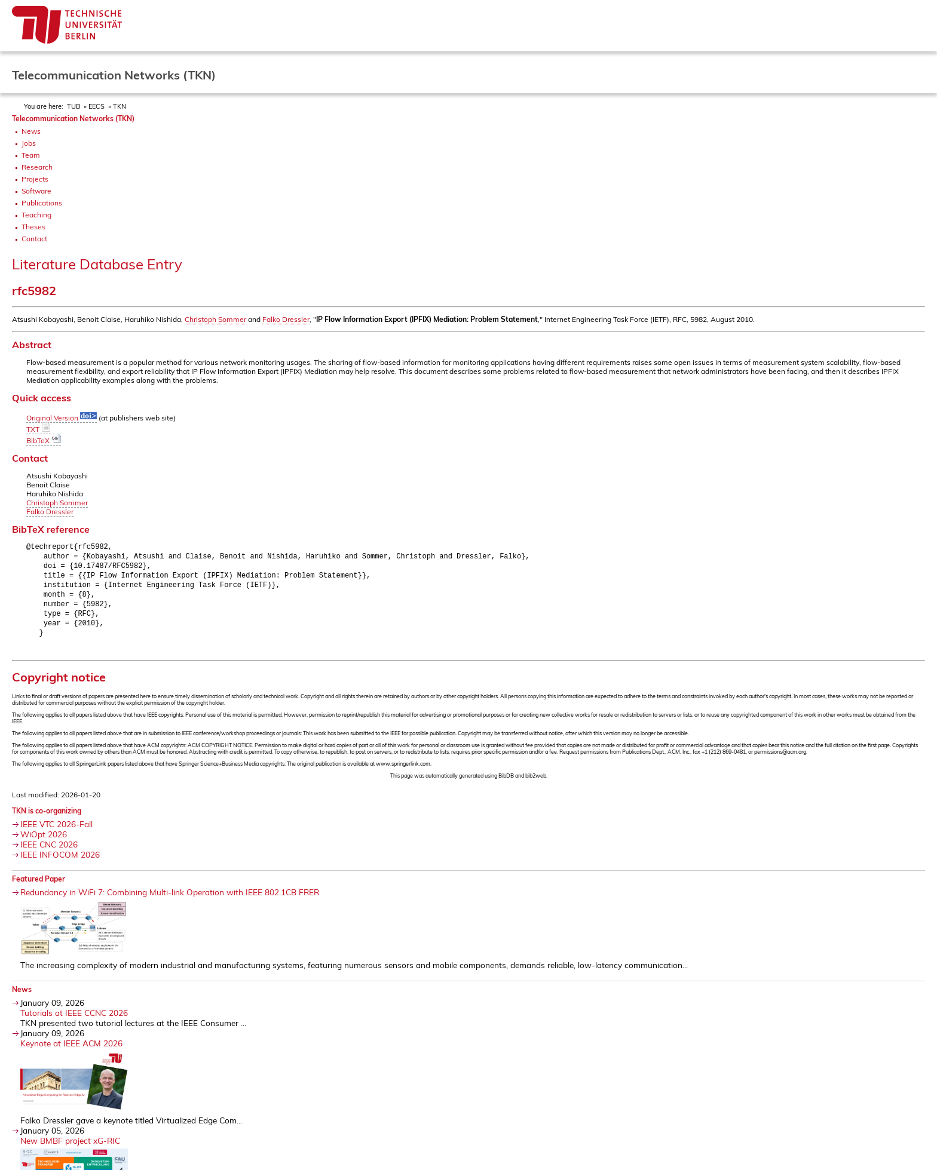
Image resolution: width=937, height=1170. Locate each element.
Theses (33, 226)
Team (31, 155)
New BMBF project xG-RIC (70, 1148)
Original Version (61, 417)
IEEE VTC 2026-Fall (56, 831)
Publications (42, 202)
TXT (38, 429)
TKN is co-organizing (46, 817)
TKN (119, 106)
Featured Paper (38, 886)
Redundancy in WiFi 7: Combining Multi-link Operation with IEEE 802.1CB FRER (169, 899)
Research (37, 166)
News (31, 131)
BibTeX (43, 440)
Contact (34, 238)
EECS (96, 106)
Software (36, 190)
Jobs (29, 143)
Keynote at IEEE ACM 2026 (71, 1050)
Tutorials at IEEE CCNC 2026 (74, 1020)
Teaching (36, 214)
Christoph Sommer (215, 319)
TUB (73, 106)
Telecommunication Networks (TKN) (73, 118)
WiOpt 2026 (43, 841)
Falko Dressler (286, 319)
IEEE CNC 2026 (49, 851)
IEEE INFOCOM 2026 (60, 861)
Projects (35, 178)
